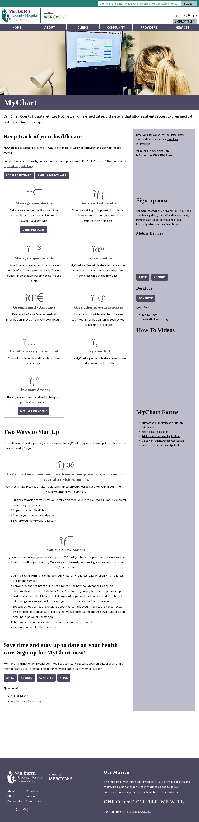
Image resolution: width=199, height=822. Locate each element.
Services (182, 27)
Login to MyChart (18, 177)
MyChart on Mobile (33, 413)
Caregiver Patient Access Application (163, 443)
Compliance (33, 804)
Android (26, 680)
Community (116, 27)
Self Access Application (155, 434)
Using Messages (34, 232)
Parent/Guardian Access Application (162, 447)
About (49, 27)
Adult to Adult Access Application (161, 438)
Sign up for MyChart (52, 177)
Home (16, 27)
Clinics (83, 27)
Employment (185, 21)
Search (189, 3)
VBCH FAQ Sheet (163, 157)
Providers (149, 27)
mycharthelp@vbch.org (19, 168)
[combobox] (139, 3)
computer (46, 680)
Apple (10, 680)
